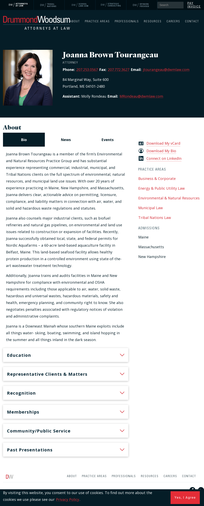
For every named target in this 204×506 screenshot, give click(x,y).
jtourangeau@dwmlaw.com (166, 69)
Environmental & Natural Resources (169, 198)
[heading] (65, 355)
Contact (192, 21)
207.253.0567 (87, 69)
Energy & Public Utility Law (161, 188)
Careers (173, 21)
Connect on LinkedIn (163, 158)
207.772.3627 (118, 69)
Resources (153, 21)
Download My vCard (163, 143)
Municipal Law (150, 207)
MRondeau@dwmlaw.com (141, 96)
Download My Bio (161, 150)
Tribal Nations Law (154, 217)
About (75, 21)
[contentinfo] (102, 489)
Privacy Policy (67, 499)
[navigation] (66, 140)
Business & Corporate (157, 178)
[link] (18, 5)
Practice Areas (97, 21)
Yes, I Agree (185, 497)
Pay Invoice (194, 5)
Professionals (127, 21)
